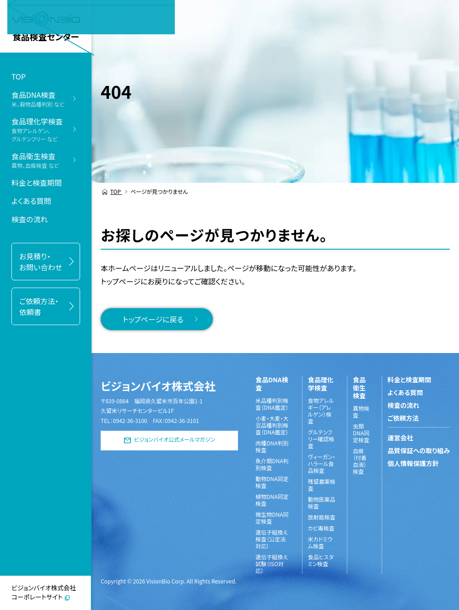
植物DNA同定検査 (271, 499)
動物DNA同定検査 (271, 482)
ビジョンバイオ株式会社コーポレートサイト (43, 592)
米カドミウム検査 (320, 542)
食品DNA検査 (271, 384)
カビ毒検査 (321, 528)
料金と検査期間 (36, 182)
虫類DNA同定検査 (361, 433)
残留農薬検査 (321, 484)
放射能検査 (321, 517)
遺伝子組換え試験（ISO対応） (271, 563)
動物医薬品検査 (321, 502)
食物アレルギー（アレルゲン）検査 (321, 410)
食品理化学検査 (321, 384)
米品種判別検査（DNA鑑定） (271, 403)
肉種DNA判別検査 (271, 446)
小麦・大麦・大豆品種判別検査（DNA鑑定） (271, 425)
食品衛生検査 (359, 388)
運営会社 (400, 437)
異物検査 (361, 411)
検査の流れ (29, 219)
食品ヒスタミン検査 (321, 560)
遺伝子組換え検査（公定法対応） (271, 539)
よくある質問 (31, 200)
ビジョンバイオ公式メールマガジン (174, 440)
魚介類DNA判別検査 (271, 464)
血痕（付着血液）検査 (360, 461)
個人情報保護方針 (413, 463)
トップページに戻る (153, 319)
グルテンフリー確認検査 (321, 438)
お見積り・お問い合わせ (40, 262)
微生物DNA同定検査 (271, 517)
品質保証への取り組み (419, 450)
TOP (18, 76)
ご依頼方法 (403, 418)
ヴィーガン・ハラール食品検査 (321, 463)
